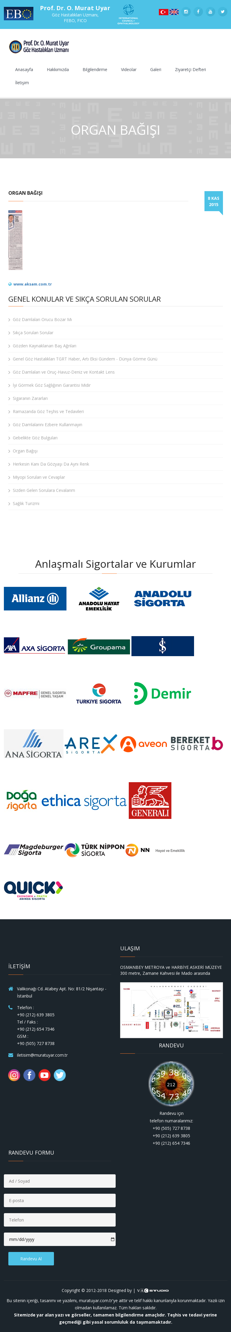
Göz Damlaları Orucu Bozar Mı (40, 320)
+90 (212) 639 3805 (36, 1015)
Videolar (129, 69)
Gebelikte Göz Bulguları (33, 438)
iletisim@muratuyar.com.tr (42, 1055)
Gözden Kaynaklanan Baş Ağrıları (42, 346)
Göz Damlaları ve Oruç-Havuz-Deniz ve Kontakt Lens (61, 372)
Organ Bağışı (23, 451)
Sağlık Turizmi (23, 504)
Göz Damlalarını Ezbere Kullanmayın (45, 425)
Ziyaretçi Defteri (190, 69)
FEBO (69, 20)
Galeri (155, 69)
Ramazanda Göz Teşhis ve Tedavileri (46, 412)
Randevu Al (31, 1259)
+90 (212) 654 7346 (36, 1029)
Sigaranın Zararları (28, 398)
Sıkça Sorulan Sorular (30, 333)
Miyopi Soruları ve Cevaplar (36, 477)
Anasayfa (24, 69)
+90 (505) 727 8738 (36, 1043)
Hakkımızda (58, 69)
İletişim (22, 82)
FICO (82, 20)
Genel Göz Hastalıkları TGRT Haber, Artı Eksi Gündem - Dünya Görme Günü (82, 359)
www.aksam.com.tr (32, 284)
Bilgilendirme (95, 69)
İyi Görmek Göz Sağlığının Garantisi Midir (49, 385)
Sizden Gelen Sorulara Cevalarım (41, 490)
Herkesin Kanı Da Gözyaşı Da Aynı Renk (48, 464)
